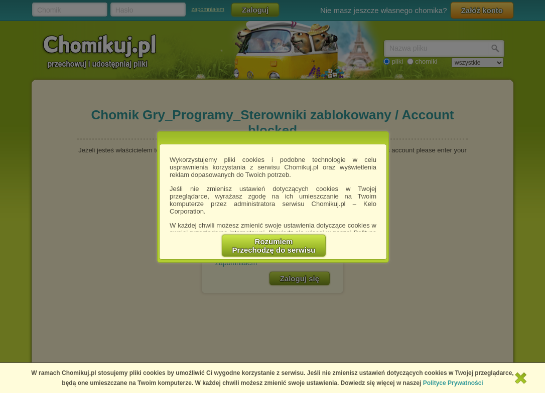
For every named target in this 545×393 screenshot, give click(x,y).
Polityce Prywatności (453, 382)
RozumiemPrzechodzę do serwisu (274, 245)
